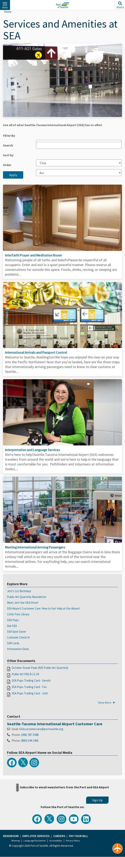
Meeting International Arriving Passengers (35, 547)
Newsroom (11, 836)
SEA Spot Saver (16, 631)
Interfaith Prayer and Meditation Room (33, 255)
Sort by (8, 155)
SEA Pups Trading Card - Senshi (31, 680)
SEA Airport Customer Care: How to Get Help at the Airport (43, 608)
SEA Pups (13, 620)
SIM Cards (13, 643)
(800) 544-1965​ (29, 740)
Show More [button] (107, 703)
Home (7, 12)
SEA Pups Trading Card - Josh (30, 693)
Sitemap (15, 840)
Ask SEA (12, 626)
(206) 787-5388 (29, 735)
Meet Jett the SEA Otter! (22, 603)
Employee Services (35, 836)
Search (8, 145)
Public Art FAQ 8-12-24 (25, 674)
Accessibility (55, 840)
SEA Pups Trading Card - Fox (29, 687)
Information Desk (18, 649)
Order (7, 165)
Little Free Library (18, 614)
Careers (59, 836)
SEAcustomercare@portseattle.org (41, 729)
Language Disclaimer (35, 840)
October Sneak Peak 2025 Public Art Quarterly (40, 668)
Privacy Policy (73, 840)
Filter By (9, 136)
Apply (13, 175)
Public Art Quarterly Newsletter (26, 597)
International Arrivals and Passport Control (36, 352)
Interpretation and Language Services (32, 450)
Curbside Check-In (18, 637)
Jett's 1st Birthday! (19, 591)
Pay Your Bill (78, 836)
